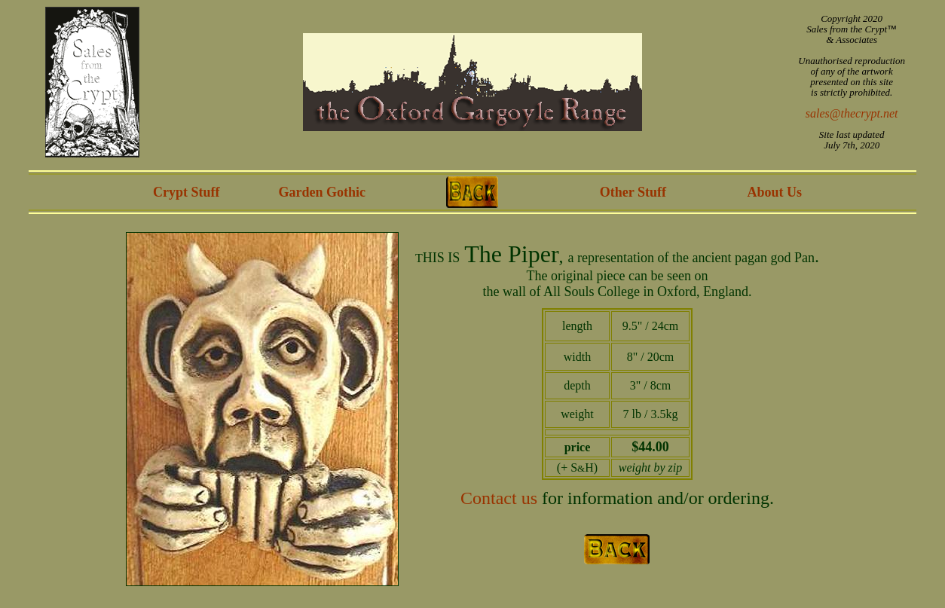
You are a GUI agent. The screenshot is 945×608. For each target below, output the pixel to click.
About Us (774, 192)
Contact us (498, 498)
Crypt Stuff (186, 192)
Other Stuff (633, 192)
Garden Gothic (322, 192)
